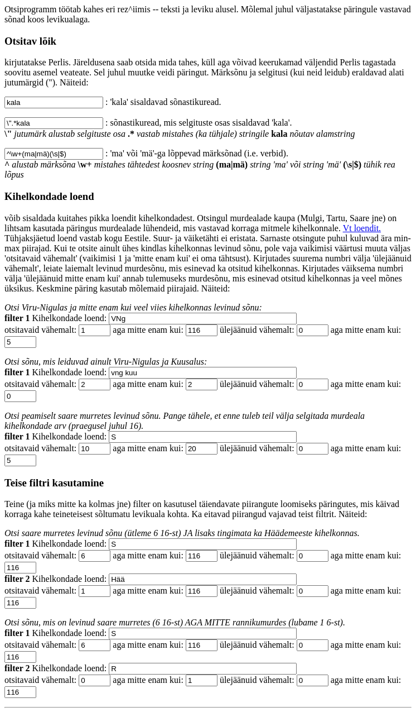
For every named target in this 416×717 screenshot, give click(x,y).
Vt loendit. (362, 228)
